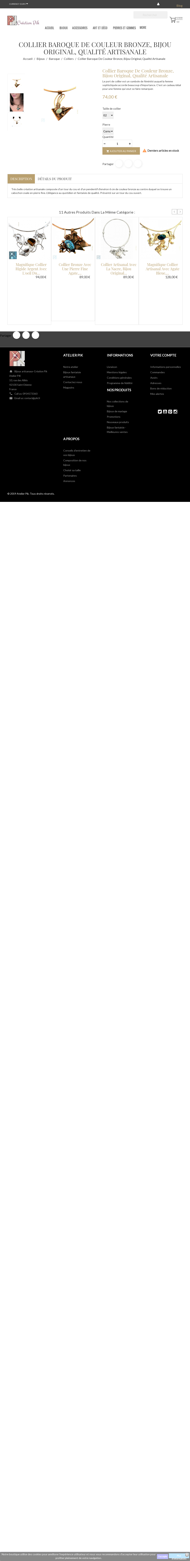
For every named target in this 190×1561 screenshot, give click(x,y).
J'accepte (162, 1556)
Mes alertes (157, 350)
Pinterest (138, 163)
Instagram (174, 368)
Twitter (158, 368)
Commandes (157, 329)
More (142, 27)
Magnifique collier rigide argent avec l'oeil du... (31, 268)
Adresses (155, 340)
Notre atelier (70, 323)
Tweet (128, 163)
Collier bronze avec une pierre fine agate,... (75, 268)
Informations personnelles (165, 323)
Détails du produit (55, 179)
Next (180, 211)
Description (21, 179)
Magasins (68, 344)
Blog (179, 5)
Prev (174, 211)
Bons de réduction (161, 345)
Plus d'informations (179, 1556)
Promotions (113, 373)
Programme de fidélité (119, 340)
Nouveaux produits (118, 379)
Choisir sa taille (72, 427)
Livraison (112, 323)
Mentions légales (117, 329)
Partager (119, 163)
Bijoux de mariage (117, 368)
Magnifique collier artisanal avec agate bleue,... (162, 268)
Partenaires (70, 432)
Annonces (69, 438)
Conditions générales (119, 334)
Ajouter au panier (121, 151)
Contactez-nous (72, 339)
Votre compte (163, 312)
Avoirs (154, 334)
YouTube (163, 368)
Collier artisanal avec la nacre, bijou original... (119, 268)
